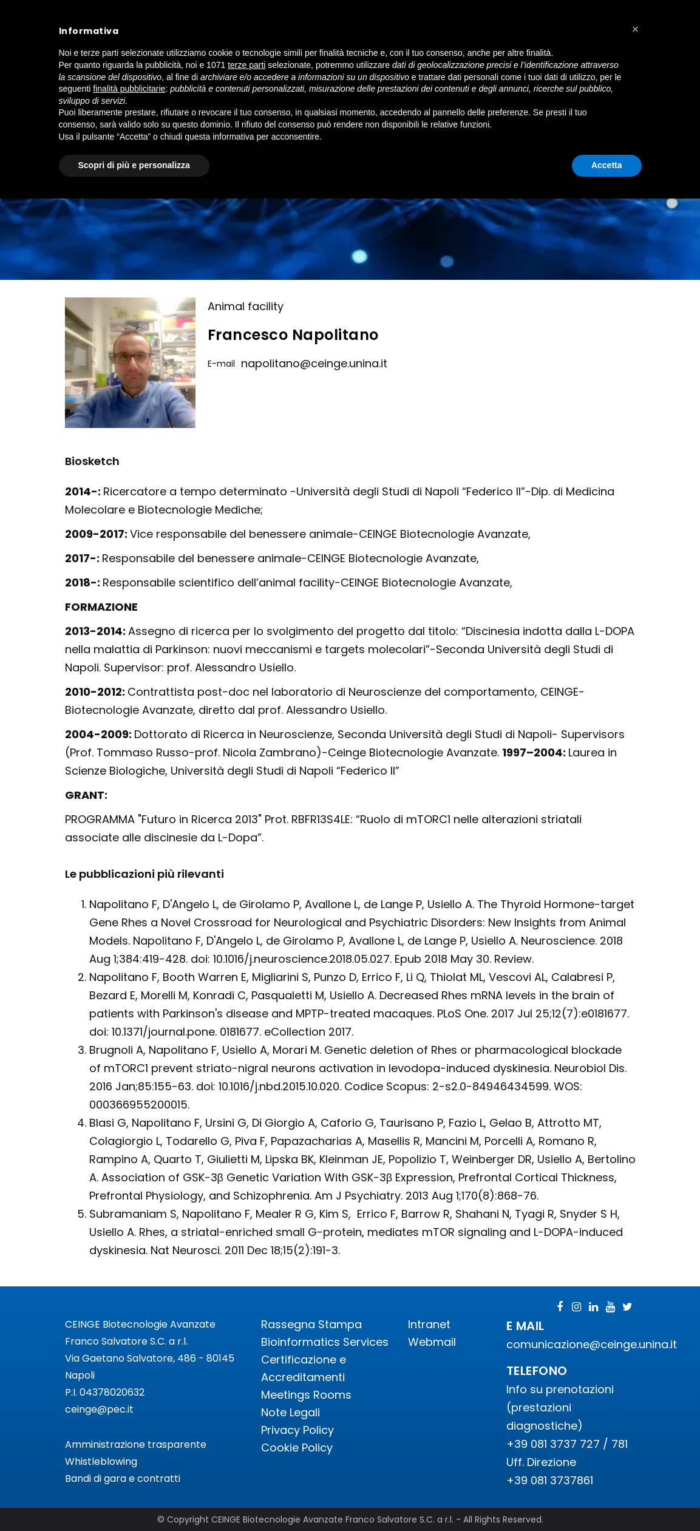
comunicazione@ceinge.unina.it (593, 1344)
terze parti (246, 65)
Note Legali (290, 1412)
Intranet (429, 1324)
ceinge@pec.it (99, 1409)
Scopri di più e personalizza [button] (134, 165)
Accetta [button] (606, 165)
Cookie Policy (297, 1447)
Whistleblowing (101, 1461)
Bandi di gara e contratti (122, 1478)
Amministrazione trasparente (135, 1444)
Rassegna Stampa (311, 1324)
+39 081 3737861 (549, 1480)
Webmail (432, 1341)
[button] (635, 29)
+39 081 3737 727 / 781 (567, 1443)
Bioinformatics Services (325, 1341)
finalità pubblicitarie (129, 88)
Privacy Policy (297, 1430)
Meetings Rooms (306, 1394)
